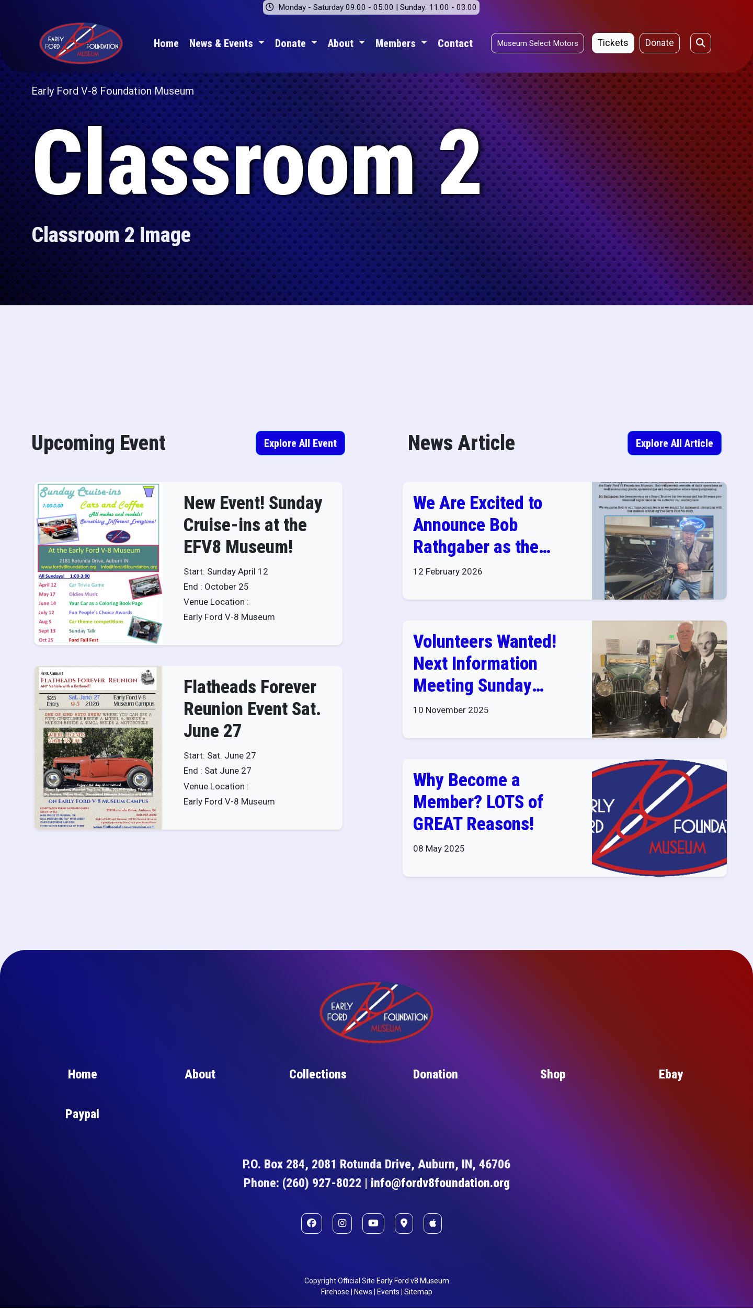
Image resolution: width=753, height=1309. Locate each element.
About (200, 1076)
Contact (455, 43)
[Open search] (700, 43)
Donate (659, 43)
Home (166, 43)
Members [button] (396, 43)
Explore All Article (674, 443)
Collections (318, 1076)
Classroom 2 (257, 163)
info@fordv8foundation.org (440, 1184)
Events (388, 1293)
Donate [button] (292, 43)
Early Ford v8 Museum (412, 1282)
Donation (435, 1076)
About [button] (342, 43)
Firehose (335, 1293)
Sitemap (418, 1293)
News (363, 1293)
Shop (553, 1076)
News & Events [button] (222, 43)
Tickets (613, 43)
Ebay (671, 1076)
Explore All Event (300, 443)
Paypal (82, 1115)
